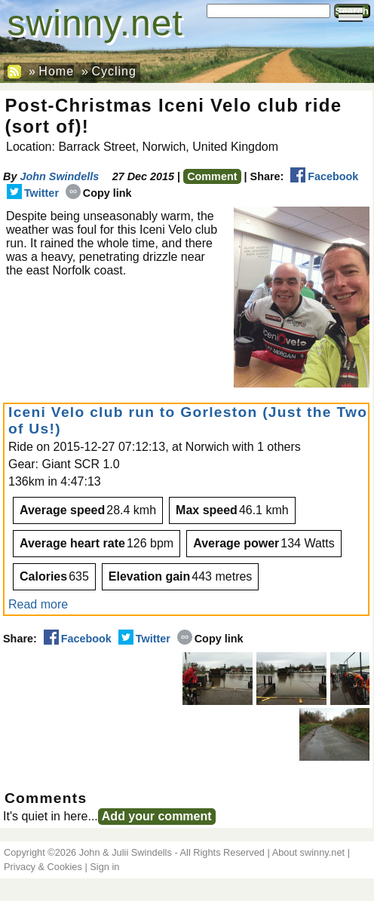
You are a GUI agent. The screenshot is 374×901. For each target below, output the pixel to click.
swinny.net (95, 23)
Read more (38, 604)
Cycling (113, 71)
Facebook (324, 176)
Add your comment (157, 816)
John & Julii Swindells (125, 852)
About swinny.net (308, 852)
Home (56, 71)
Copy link (99, 193)
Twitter (33, 193)
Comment (212, 176)
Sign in (104, 866)
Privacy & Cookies (43, 866)
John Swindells (59, 176)
